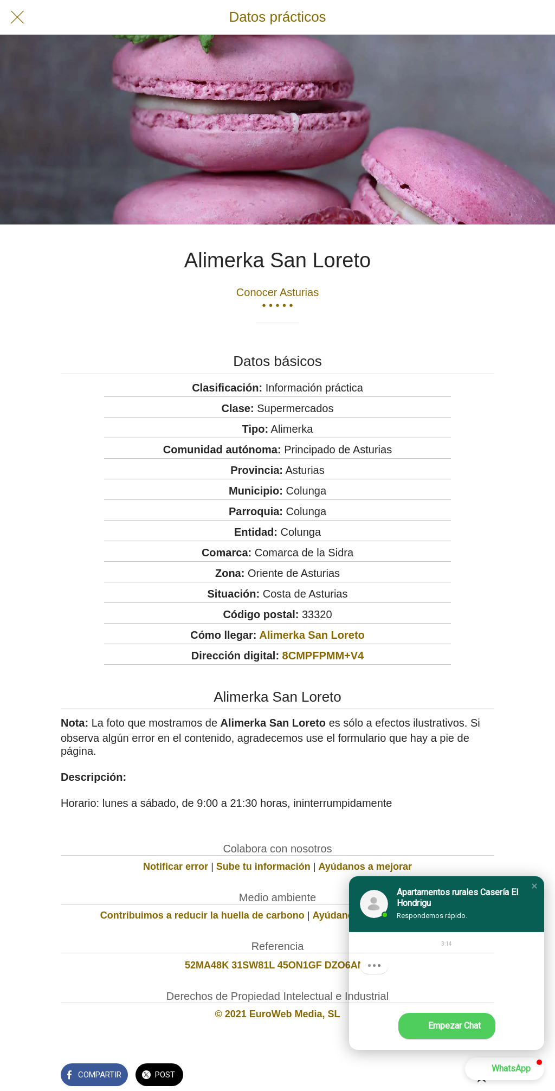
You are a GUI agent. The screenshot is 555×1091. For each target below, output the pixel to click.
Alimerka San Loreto (312, 635)
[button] (534, 886)
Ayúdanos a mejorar (365, 866)
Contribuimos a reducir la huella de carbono (202, 915)
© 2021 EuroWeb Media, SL (277, 1014)
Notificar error (175, 866)
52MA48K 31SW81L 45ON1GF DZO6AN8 (277, 965)
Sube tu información (263, 866)
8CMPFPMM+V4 (323, 656)
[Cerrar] (17, 17)
